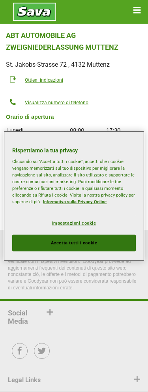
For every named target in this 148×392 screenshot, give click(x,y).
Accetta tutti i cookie (74, 243)
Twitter (42, 356)
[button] (137, 10)
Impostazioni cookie (74, 222)
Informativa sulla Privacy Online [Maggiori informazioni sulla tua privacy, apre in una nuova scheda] (75, 201)
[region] (74, 196)
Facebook (20, 356)
